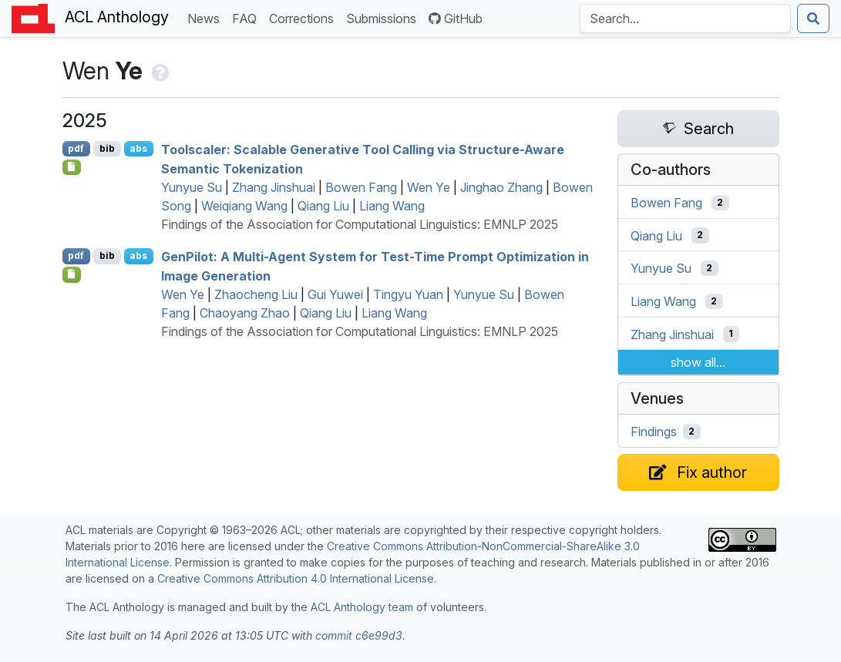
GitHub (456, 18)
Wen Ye (428, 187)
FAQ (247, 17)
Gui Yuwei (335, 294)
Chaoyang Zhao (245, 313)
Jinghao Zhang (501, 187)
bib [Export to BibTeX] (107, 148)
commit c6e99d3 (358, 635)
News (206, 17)
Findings (654, 431)
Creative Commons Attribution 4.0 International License (295, 578)
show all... (698, 362)
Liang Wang (392, 205)
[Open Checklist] (72, 167)
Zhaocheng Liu (256, 294)
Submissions (384, 17)
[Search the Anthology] (685, 18)
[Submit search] (813, 18)
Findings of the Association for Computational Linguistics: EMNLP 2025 (359, 224)
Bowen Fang (361, 187)
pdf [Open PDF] (76, 148)
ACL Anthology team (362, 606)
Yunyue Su (191, 187)
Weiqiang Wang (244, 205)
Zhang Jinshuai (273, 187)
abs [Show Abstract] (138, 148)
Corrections (304, 17)
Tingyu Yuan (408, 294)
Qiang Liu (323, 205)
